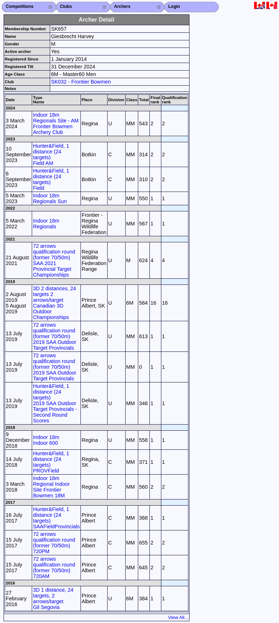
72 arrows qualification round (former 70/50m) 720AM (54, 567)
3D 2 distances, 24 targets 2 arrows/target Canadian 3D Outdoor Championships (54, 303)
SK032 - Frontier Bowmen (81, 82)
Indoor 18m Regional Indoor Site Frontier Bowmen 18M (51, 486)
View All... (178, 617)
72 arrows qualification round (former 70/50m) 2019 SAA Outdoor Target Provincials (54, 336)
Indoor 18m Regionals (46, 223)
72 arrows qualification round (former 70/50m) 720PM (54, 542)
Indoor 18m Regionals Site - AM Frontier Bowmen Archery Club (55, 123)
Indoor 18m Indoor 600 (46, 440)
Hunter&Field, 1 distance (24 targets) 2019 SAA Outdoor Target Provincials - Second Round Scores (55, 403)
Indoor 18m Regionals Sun (50, 198)
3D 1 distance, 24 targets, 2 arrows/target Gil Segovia (53, 598)
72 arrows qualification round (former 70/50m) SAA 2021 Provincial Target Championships (54, 260)
